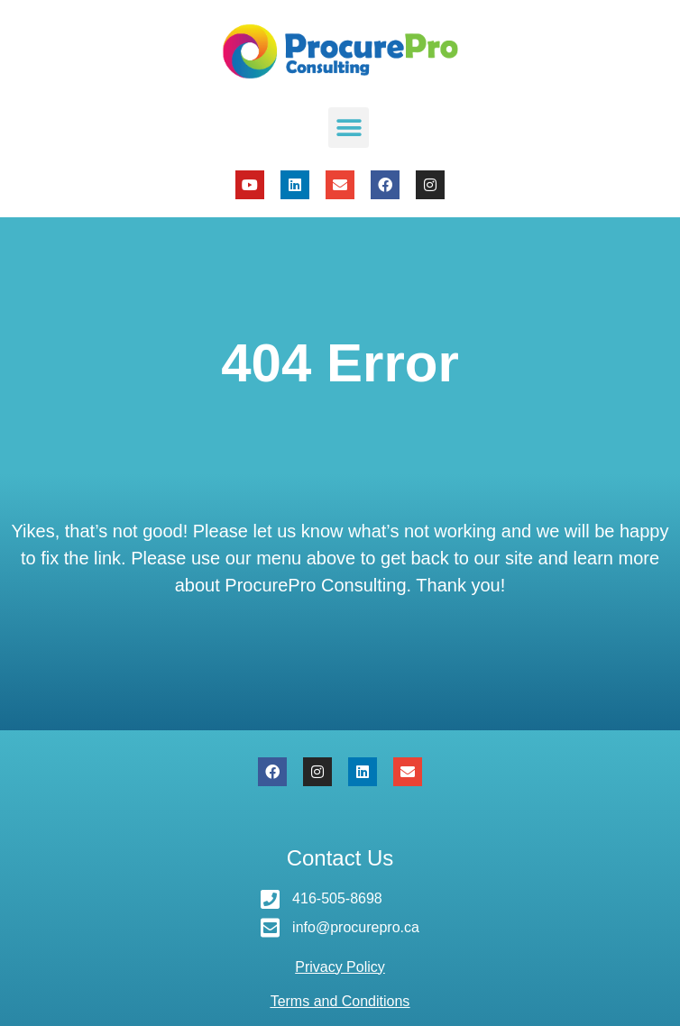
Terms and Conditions (340, 1001)
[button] (348, 127)
